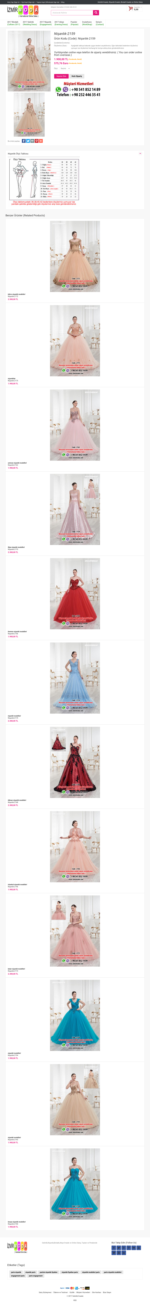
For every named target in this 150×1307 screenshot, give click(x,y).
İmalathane (87, 23)
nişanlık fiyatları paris (70, 1272)
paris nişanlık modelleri (112, 1272)
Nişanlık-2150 (13, 1224)
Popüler (74, 23)
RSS (75, 1300)
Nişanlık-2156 (13, 634)
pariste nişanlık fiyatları (48, 1272)
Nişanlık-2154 (13, 1055)
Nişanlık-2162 (13, 465)
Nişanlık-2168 (13, 802)
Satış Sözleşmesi (45, 1292)
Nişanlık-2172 (13, 296)
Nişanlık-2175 (13, 381)
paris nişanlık (16, 1272)
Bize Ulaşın (107, 1292)
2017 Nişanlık (46, 23)
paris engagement (36, 1276)
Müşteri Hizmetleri (83, 1292)
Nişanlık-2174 (13, 718)
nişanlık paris (30, 1272)
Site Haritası (96, 1292)
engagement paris (18, 1276)
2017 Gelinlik (30, 23)
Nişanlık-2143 (13, 1140)
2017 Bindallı (13, 23)
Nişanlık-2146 (13, 887)
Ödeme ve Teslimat (60, 1292)
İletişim (100, 23)
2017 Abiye (61, 23)
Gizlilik (72, 1292)
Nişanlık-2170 (13, 549)
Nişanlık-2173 (13, 971)
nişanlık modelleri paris (91, 1272)
